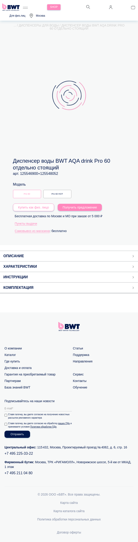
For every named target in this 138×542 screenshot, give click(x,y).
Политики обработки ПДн (43, 427)
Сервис (78, 374)
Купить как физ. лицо (33, 207)
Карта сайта (69, 503)
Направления (82, 361)
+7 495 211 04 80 (18, 473)
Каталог (10, 355)
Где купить (12, 361)
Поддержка (81, 355)
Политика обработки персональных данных (69, 519)
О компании (13, 348)
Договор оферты (69, 532)
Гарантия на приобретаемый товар (29, 374)
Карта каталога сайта (69, 511)
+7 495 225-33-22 (18, 453)
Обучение (80, 387)
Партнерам (12, 381)
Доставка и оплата (18, 368)
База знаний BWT (17, 387)
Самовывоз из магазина (32, 231)
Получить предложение (80, 207)
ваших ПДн (64, 423)
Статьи (78, 348)
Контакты (79, 381)
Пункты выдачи (26, 223)
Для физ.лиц (17, 15)
